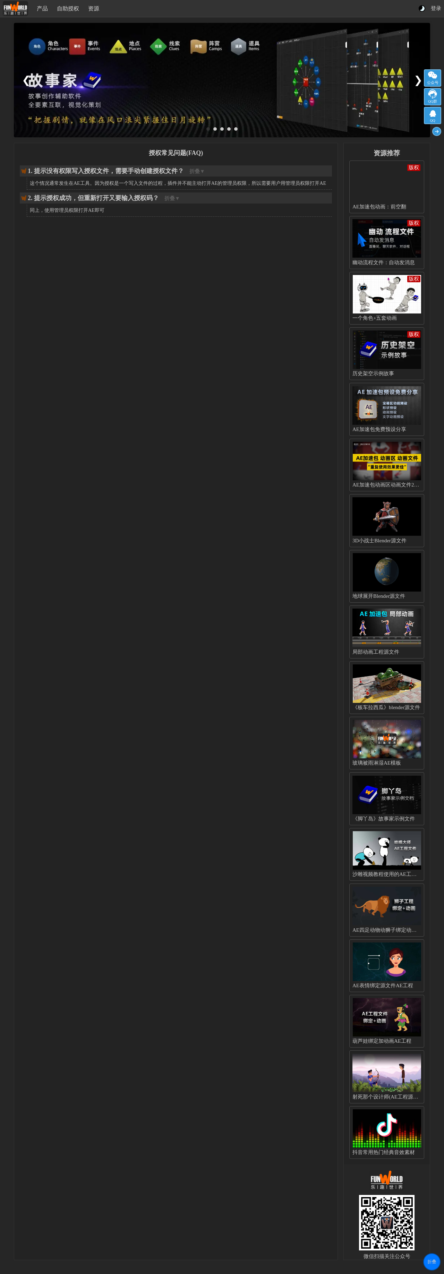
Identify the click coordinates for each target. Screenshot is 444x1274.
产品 (42, 8)
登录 (436, 8)
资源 (93, 8)
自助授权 (68, 8)
